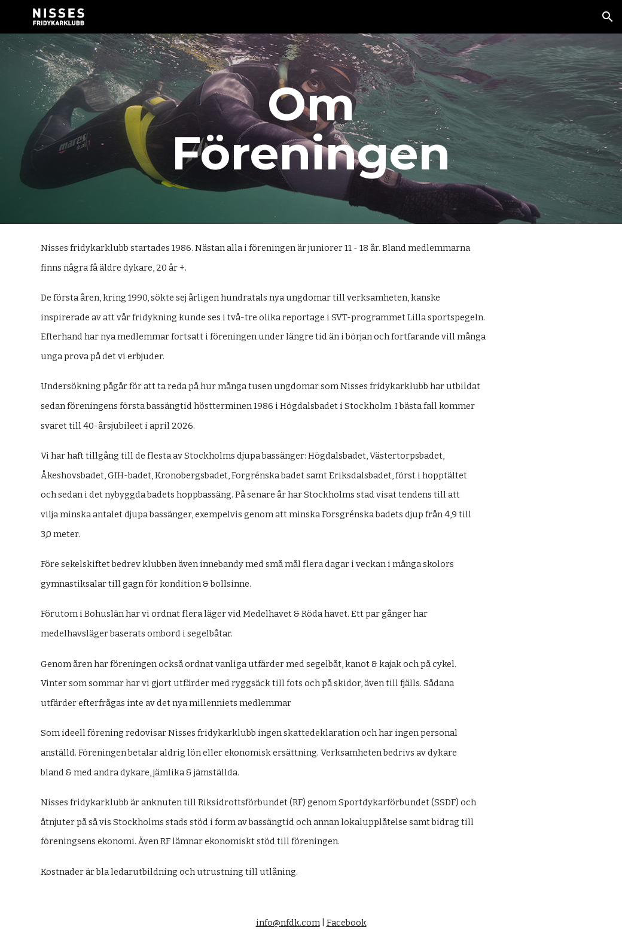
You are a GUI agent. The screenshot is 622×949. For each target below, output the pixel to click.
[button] (607, 16)
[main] (311, 128)
